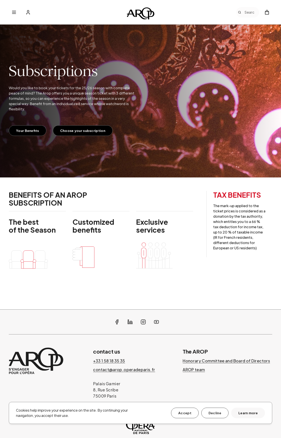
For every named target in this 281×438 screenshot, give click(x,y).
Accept (184, 413)
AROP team (194, 369)
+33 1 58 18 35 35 (109, 361)
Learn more (248, 413)
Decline (215, 413)
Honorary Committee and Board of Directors (226, 361)
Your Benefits (27, 130)
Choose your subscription (82, 130)
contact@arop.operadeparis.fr (124, 369)
